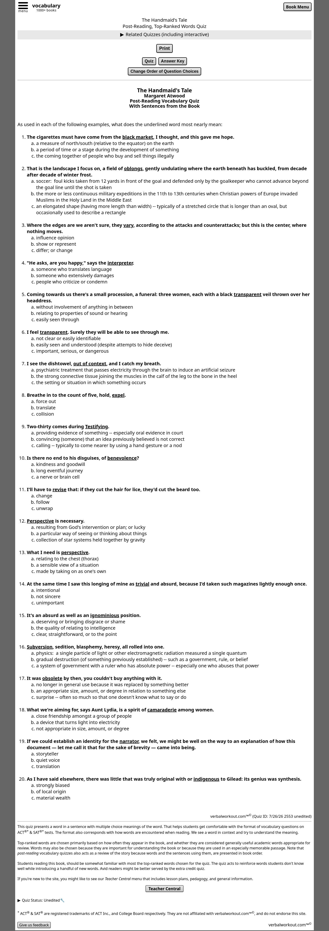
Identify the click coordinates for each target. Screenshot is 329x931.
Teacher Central (164, 888)
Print (164, 48)
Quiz (149, 61)
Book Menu (297, 7)
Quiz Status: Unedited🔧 (43, 900)
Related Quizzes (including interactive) (167, 34)
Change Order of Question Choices (164, 71)
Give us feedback (34, 925)
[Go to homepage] (44, 6)
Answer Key (172, 61)
